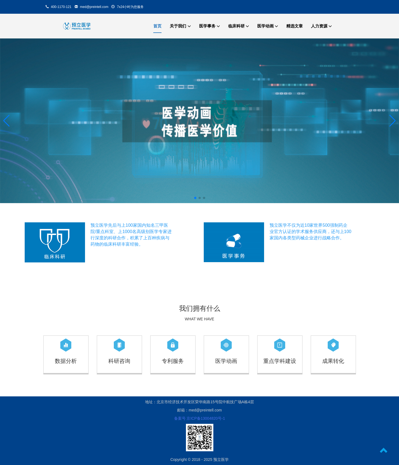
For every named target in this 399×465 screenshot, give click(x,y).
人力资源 (321, 26)
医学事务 (209, 26)
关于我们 (180, 26)
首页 (157, 26)
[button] (6, 121)
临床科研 (238, 26)
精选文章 (294, 26)
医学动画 (267, 26)
